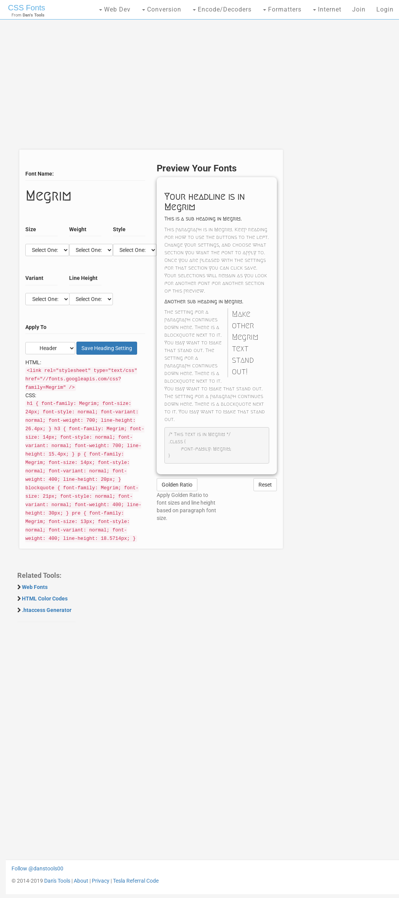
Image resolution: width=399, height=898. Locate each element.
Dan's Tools (57, 881)
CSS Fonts (26, 7)
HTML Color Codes (45, 598)
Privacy (100, 881)
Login (385, 9)
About (81, 881)
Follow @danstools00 (37, 868)
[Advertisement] (149, 88)
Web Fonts (35, 587)
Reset (265, 485)
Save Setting (106, 348)
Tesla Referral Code (136, 881)
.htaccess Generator (46, 610)
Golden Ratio (177, 485)
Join (359, 9)
